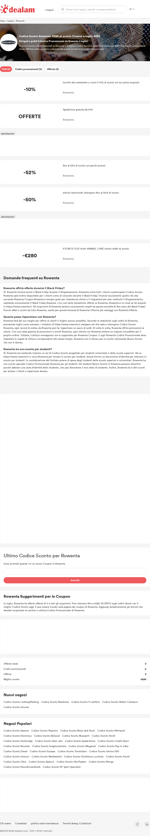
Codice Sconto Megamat (82, 746)
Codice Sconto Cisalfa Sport (113, 741)
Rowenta (20, 20)
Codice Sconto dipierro (41, 761)
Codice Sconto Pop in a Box (113, 746)
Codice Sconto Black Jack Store (77, 730)
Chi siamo (6, 823)
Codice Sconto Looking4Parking (21, 701)
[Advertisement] (75, 468)
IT (131, 9)
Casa (2, 20)
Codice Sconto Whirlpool (111, 730)
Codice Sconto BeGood (47, 735)
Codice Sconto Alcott (118, 756)
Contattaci (21, 823)
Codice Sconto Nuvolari (17, 746)
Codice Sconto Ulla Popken (71, 761)
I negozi (49, 9)
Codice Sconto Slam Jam (48, 741)
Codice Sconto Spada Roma (80, 741)
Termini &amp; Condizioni (77, 823)
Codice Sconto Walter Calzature (120, 701)
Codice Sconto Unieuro (16, 756)
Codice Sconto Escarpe (42, 751)
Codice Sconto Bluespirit (75, 735)
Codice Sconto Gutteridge (18, 741)
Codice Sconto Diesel (15, 751)
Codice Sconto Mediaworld (47, 756)
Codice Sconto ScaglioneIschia (49, 746)
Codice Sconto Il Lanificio (85, 701)
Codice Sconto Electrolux (18, 735)
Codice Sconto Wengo (101, 761)
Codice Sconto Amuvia (16, 707)
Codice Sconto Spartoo (16, 730)
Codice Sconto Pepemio (44, 730)
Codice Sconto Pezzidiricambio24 (22, 766)
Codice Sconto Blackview (55, 701)
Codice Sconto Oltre (15, 761)
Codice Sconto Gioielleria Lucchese (84, 756)
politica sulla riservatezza (45, 823)
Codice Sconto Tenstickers (72, 751)
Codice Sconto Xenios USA (104, 751)
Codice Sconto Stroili (103, 735)
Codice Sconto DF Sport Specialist (62, 766)
